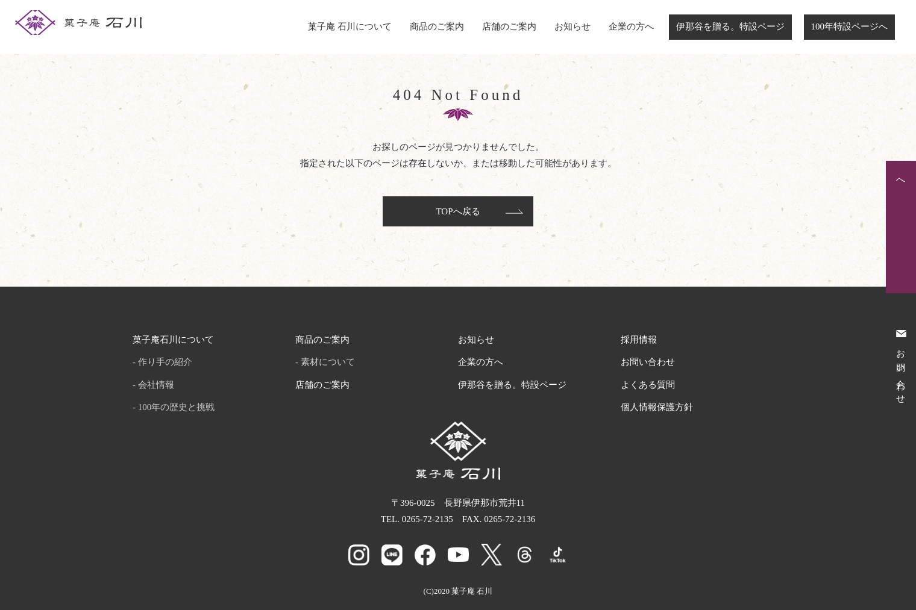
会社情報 (156, 385)
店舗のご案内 (509, 26)
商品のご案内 (437, 26)
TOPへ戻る (458, 211)
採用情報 (639, 339)
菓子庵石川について (173, 339)
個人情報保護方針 (657, 407)
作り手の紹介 (165, 362)
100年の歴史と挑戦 (176, 407)
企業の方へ (631, 26)
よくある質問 (648, 385)
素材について (328, 362)
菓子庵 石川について (350, 26)
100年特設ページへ (849, 26)
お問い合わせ (648, 362)
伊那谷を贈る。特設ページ (730, 26)
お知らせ (572, 26)
